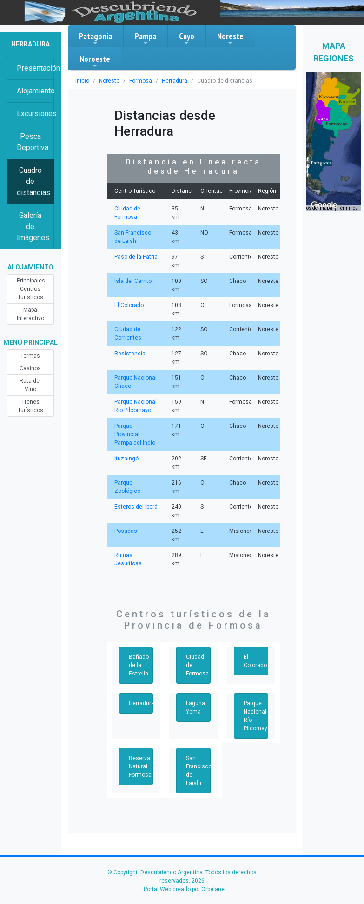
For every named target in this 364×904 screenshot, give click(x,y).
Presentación (35, 68)
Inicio (81, 81)
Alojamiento (35, 91)
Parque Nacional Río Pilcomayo (256, 716)
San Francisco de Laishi (198, 770)
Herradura (169, 81)
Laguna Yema (195, 707)
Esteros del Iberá (135, 507)
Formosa (136, 81)
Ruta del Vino (30, 385)
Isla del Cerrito (132, 281)
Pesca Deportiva (32, 141)
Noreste (230, 38)
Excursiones (35, 114)
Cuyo (186, 38)
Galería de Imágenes (33, 226)
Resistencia (128, 353)
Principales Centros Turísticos (30, 289)
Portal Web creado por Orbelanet (185, 889)
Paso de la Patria (135, 257)
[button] (321, 163)
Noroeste (94, 61)
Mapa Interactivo (30, 314)
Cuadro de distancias (33, 181)
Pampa (145, 38)
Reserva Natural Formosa (140, 766)
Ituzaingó (125, 458)
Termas (30, 356)
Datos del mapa (317, 208)
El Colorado (129, 305)
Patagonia (95, 38)
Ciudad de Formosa (197, 665)
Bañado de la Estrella (138, 665)
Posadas (125, 531)
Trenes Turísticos (30, 406)
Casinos (30, 368)
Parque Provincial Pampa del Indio (136, 434)
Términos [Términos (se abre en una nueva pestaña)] (348, 208)
